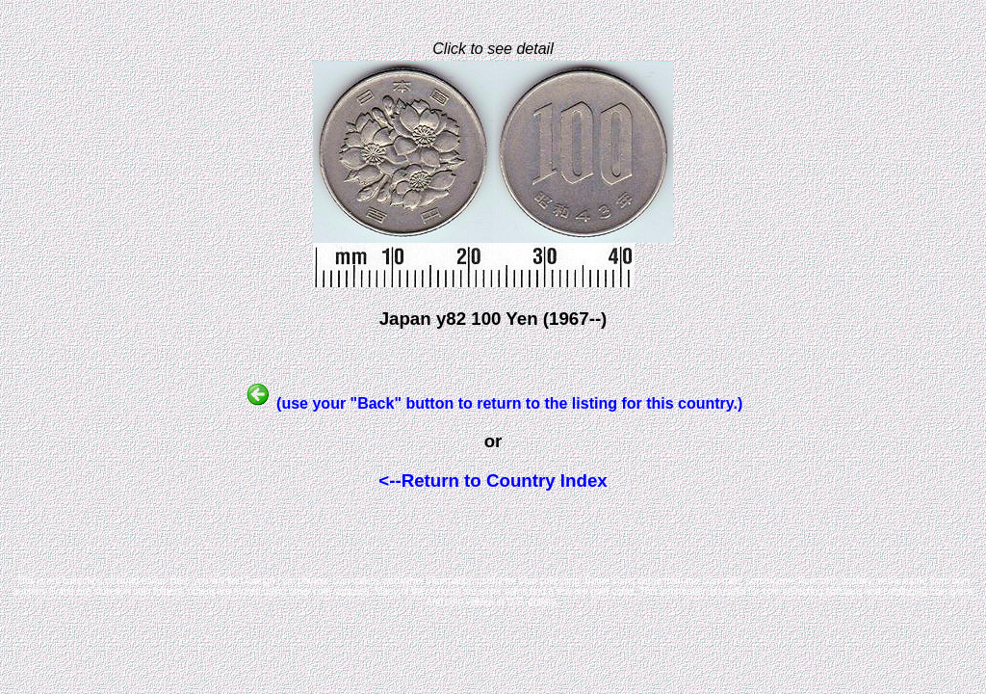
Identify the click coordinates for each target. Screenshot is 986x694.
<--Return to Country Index (492, 480)
